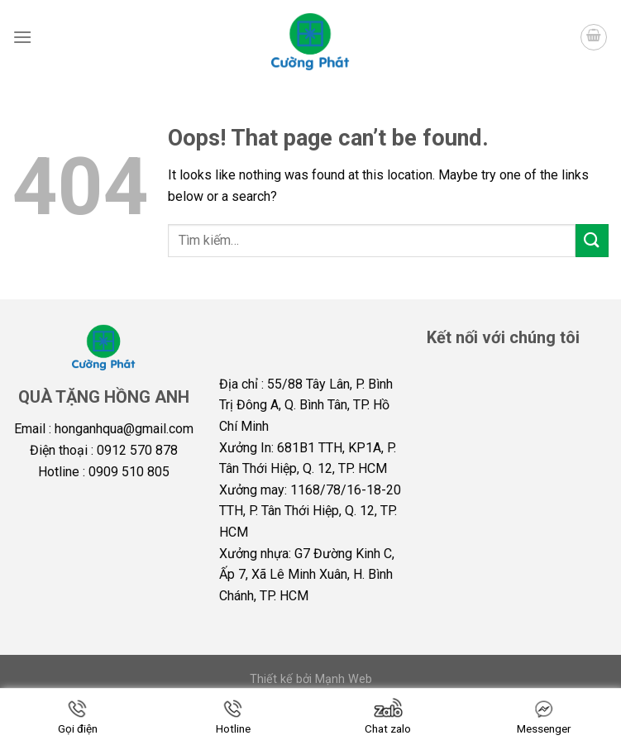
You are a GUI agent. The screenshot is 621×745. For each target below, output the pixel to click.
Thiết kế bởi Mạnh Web (311, 679)
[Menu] (22, 37)
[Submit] (592, 240)
